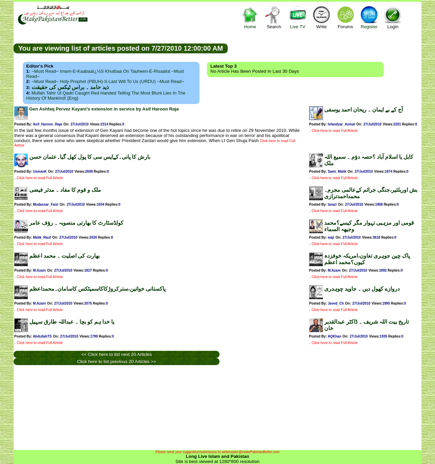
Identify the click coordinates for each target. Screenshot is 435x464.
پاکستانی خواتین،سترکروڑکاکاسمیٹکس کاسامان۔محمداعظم (97, 289)
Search (273, 17)
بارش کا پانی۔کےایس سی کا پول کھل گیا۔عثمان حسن (89, 157)
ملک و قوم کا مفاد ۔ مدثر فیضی (65, 190)
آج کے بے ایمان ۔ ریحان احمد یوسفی (363, 110)
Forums (345, 17)
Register (369, 17)
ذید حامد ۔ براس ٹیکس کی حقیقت (70, 87)
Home (250, 17)
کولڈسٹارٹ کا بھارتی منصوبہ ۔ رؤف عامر (76, 223)
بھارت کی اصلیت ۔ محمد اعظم (64, 256)
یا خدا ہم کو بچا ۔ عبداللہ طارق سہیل (71, 322)
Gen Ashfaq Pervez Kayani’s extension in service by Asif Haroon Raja (104, 108)
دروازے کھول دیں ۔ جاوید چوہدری (362, 289)
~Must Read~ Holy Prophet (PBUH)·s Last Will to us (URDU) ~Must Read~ (108, 81)
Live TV (297, 17)
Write (321, 17)
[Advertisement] (324, 48)
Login (392, 17)
